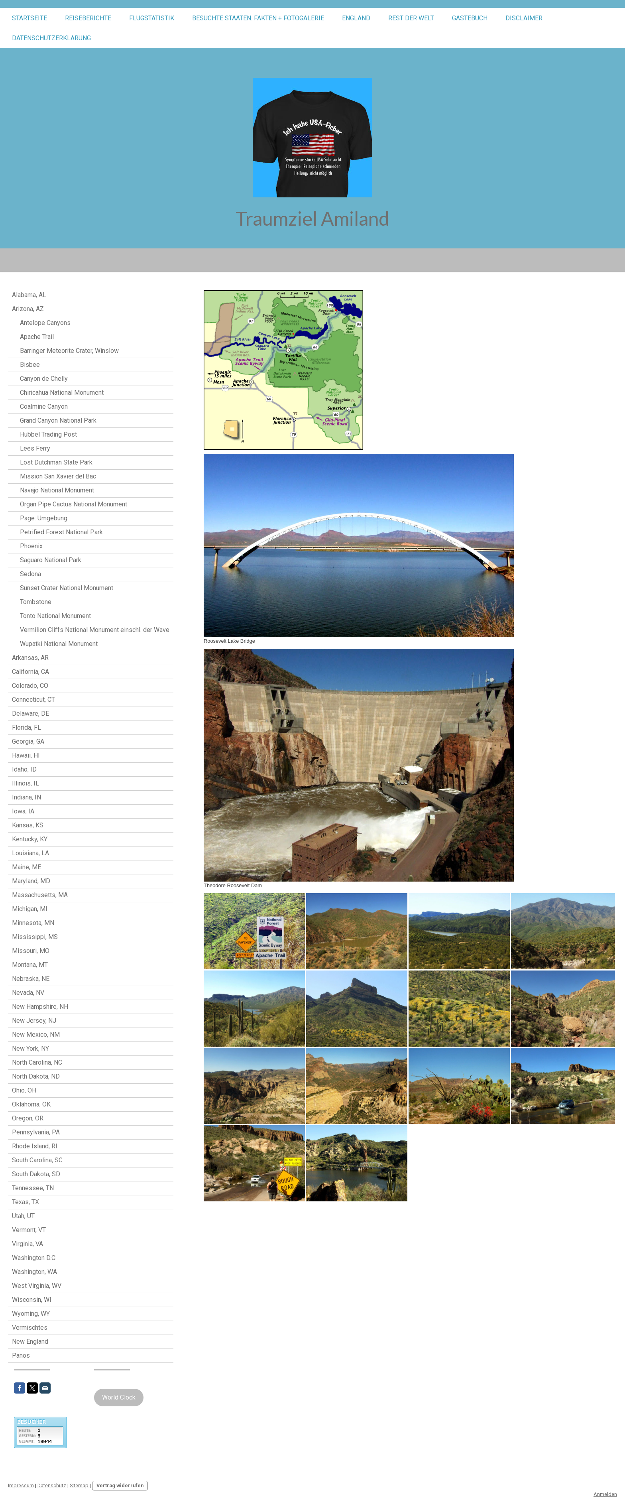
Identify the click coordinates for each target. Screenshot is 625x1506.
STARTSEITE (29, 18)
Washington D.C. (34, 1258)
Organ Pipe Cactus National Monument (73, 504)
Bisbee (30, 364)
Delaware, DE (30, 713)
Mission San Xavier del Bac (58, 476)
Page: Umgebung (43, 518)
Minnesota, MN (33, 923)
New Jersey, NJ (34, 1020)
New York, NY (30, 1048)
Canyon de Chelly (44, 378)
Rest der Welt (411, 18)
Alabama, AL (29, 295)
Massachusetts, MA (40, 895)
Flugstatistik (151, 18)
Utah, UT (23, 1216)
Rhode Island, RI (34, 1146)
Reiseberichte (88, 18)
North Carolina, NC (37, 1062)
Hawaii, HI (26, 755)
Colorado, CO (30, 685)
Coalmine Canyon (44, 406)
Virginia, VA (27, 1244)
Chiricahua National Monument (62, 392)
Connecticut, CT (33, 699)
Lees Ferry (35, 448)
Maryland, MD (31, 881)
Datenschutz (51, 1485)
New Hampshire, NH (40, 1006)
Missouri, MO (30, 951)
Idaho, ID (24, 769)
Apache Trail (37, 337)
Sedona (30, 574)
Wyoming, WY (31, 1313)
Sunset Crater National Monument (66, 588)
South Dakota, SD (36, 1174)
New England (30, 1341)
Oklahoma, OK (31, 1104)
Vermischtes (29, 1327)
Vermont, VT (29, 1230)
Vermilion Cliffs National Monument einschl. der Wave (94, 630)
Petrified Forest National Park (61, 532)
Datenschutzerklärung (51, 38)
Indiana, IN (26, 797)
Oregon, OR (27, 1118)
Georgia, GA (28, 741)
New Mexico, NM (36, 1034)
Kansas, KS (27, 825)
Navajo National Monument (57, 490)
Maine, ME (26, 867)
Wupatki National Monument (59, 644)
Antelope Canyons (45, 323)
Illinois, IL (25, 783)
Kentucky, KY (29, 839)
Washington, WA (34, 1272)
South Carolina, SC (37, 1160)
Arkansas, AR (30, 657)
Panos (21, 1355)
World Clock (119, 1397)
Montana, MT (30, 965)
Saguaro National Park (50, 560)
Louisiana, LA (30, 853)
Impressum (21, 1485)
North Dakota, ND (36, 1076)
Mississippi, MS (35, 937)
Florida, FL (26, 727)
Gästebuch (469, 18)
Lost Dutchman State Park (56, 462)
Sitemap (79, 1485)
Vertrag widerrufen (119, 1485)
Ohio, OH (24, 1090)
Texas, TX (25, 1202)
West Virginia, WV (36, 1285)
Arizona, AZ (28, 309)
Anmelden (605, 1494)
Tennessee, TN (33, 1188)
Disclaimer (523, 18)
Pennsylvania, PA (36, 1132)
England (356, 18)
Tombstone (35, 602)
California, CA (30, 671)
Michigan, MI (29, 909)
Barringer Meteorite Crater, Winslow (69, 350)
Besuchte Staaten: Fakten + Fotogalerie (258, 18)
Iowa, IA (23, 811)
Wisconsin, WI (31, 1299)
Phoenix (31, 546)
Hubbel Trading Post (48, 434)
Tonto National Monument (55, 616)
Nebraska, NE (30, 978)
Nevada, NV (28, 992)
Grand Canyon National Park (58, 420)
